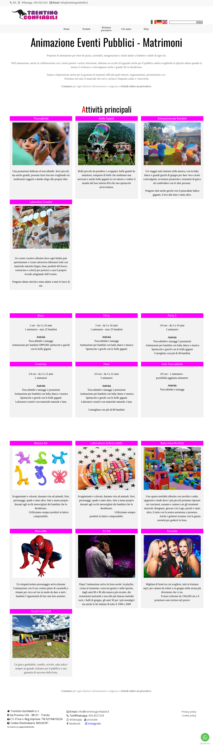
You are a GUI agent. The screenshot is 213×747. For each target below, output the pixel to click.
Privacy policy (189, 711)
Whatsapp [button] (27, 2)
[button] (66, 86)
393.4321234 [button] (41, 2)
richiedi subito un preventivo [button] (136, 86)
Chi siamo (126, 29)
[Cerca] (183, 22)
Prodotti (86, 29)
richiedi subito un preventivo (136, 691)
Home (67, 29)
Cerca (200, 22)
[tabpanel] (72, 3)
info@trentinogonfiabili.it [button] (74, 2)
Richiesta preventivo (106, 29)
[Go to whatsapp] (205, 737)
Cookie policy (189, 715)
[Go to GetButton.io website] (205, 744)
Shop (146, 29)
